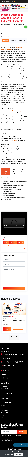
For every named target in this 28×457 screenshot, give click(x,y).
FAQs (2, 417)
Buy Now (6, 242)
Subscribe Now (21, 431)
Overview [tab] (5, 40)
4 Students (5, 324)
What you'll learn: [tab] (5, 171)
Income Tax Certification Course (14, 35)
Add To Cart (13, 242)
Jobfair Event (4, 396)
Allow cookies (18, 454)
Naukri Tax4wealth (5, 391)
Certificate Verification (5, 420)
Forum (2, 415)
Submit (14, 288)
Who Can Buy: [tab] (22, 170)
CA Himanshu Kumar (10, 36)
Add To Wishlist (8, 245)
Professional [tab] (22, 40)
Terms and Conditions (5, 410)
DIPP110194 (8, 1)
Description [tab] (13, 40)
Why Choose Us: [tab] (14, 171)
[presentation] (14, 282)
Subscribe (20, 242)
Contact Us (3, 407)
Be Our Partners (4, 388)
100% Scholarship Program (6, 393)
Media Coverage (4, 398)
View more (7, 328)
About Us (3, 405)
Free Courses (4, 386)
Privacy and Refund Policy (6, 412)
